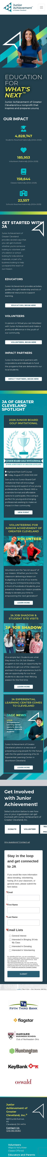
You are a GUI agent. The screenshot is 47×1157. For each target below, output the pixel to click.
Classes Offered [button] (16, 1151)
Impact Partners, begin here (23, 379)
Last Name (12, 917)
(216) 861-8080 (13, 1130)
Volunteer (30, 829)
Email (10, 892)
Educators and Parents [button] (21, 1155)
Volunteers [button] (14, 1145)
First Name (12, 905)
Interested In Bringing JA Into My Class (25, 941)
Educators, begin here (23, 305)
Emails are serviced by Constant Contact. (24, 967)
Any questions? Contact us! (17, 842)
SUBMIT (23, 974)
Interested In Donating (22, 946)
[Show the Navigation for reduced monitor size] (41, 7)
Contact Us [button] (12, 1128)
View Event (23, 512)
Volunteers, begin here (23, 342)
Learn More (23, 603)
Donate (12, 829)
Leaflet (19, 989)
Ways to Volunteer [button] (17, 1147)
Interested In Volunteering (23, 950)
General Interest (19, 936)
